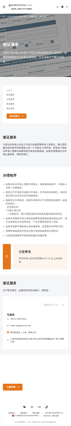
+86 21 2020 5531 (18, 319)
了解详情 (10, 387)
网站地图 (36, 413)
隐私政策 (23, 413)
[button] (24, 407)
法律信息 (11, 413)
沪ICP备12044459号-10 (54, 413)
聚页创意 (55, 416)
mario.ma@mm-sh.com (20, 325)
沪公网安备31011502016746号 (26, 416)
